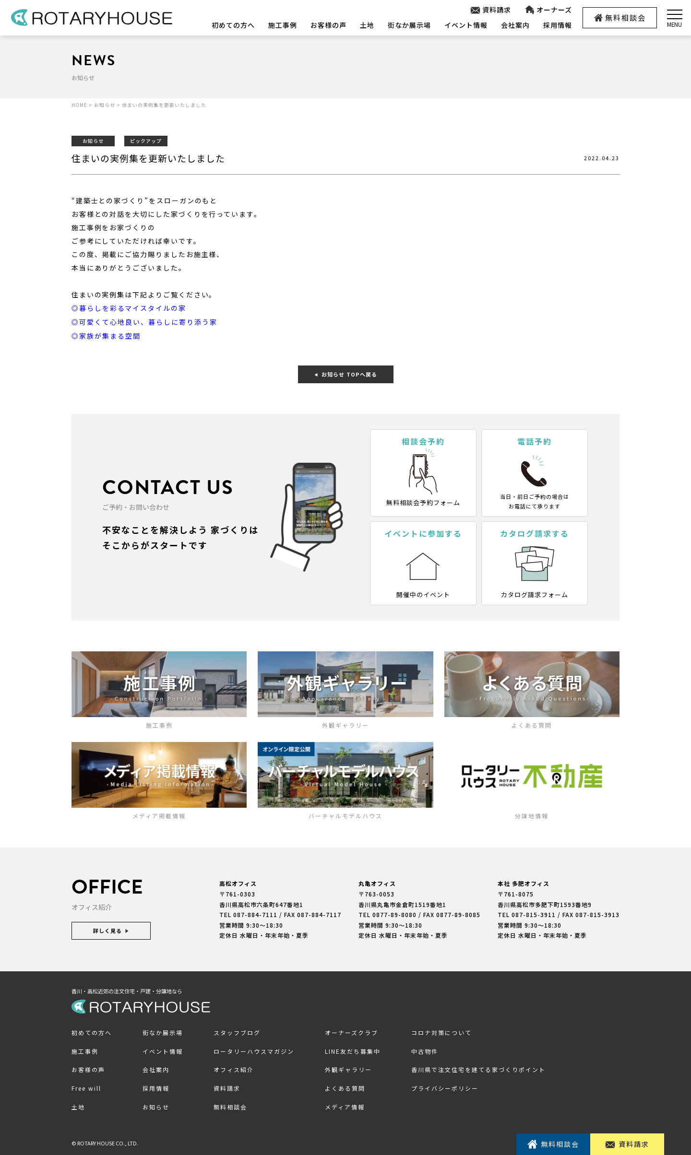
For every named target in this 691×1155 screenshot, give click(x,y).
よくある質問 (345, 1087)
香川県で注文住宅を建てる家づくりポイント (478, 1068)
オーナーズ (548, 10)
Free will (86, 1087)
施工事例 (282, 25)
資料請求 (490, 10)
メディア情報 (345, 1106)
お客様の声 (328, 25)
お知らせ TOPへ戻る (345, 373)
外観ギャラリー (348, 1068)
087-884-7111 (255, 913)
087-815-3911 (534, 913)
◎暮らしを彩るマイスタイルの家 (128, 308)
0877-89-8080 (394, 913)
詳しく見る (111, 929)
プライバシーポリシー (444, 1087)
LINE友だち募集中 (353, 1050)
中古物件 (424, 1050)
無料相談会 (620, 17)
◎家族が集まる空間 (106, 335)
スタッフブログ (237, 1031)
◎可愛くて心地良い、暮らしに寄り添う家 (144, 321)
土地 (367, 25)
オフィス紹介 (234, 1068)
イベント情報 (466, 25)
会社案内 (515, 25)
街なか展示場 (409, 25)
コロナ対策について (441, 1031)
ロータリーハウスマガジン (254, 1050)
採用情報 (557, 25)
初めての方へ (233, 25)
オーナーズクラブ (351, 1031)
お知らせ (156, 1106)
